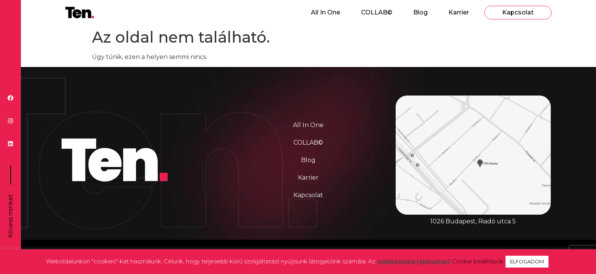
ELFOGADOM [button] (527, 261)
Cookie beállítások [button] (478, 261)
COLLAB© (376, 12)
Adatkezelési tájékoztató (413, 261)
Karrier (459, 12)
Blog (420, 12)
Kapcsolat (518, 12)
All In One (325, 12)
